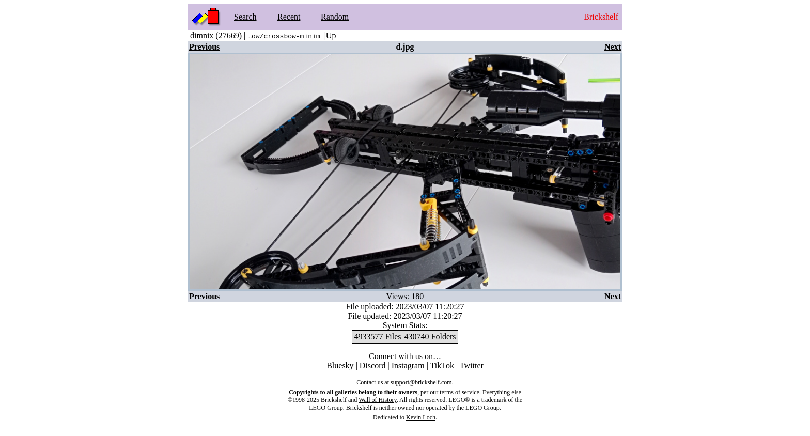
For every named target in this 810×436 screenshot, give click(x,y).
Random (335, 16)
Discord (373, 365)
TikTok (442, 365)
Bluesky (339, 365)
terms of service (459, 392)
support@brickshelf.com (421, 382)
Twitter (472, 365)
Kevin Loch (420, 417)
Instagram (408, 365)
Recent (288, 16)
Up (331, 35)
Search (245, 16)
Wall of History (378, 399)
